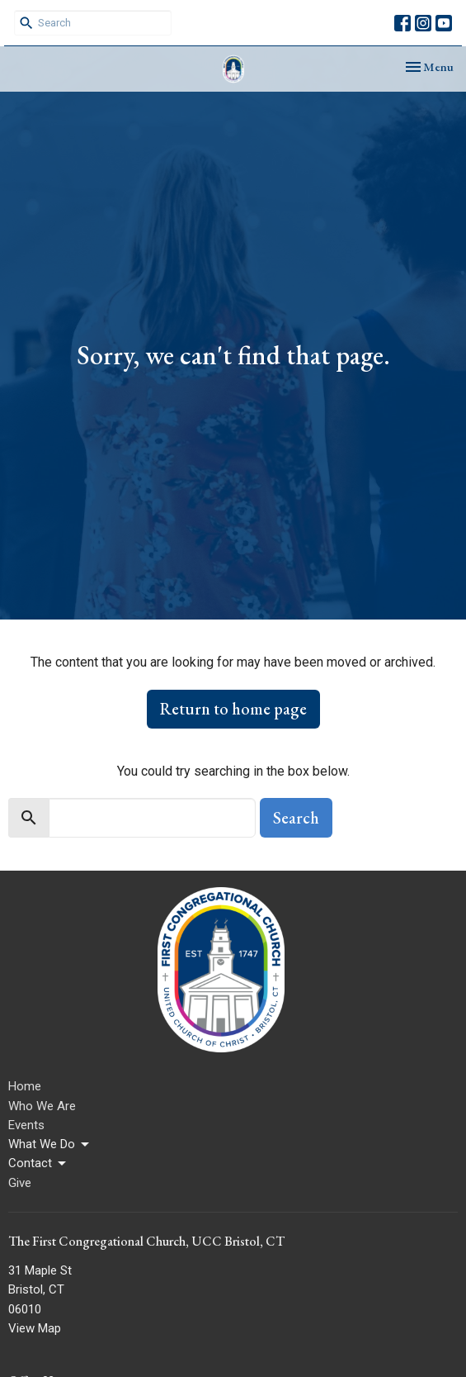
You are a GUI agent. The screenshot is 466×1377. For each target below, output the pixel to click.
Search (296, 818)
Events (26, 1125)
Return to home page (233, 708)
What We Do (50, 1145)
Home (24, 1086)
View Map (34, 1328)
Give (19, 1182)
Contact (38, 1164)
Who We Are (42, 1106)
